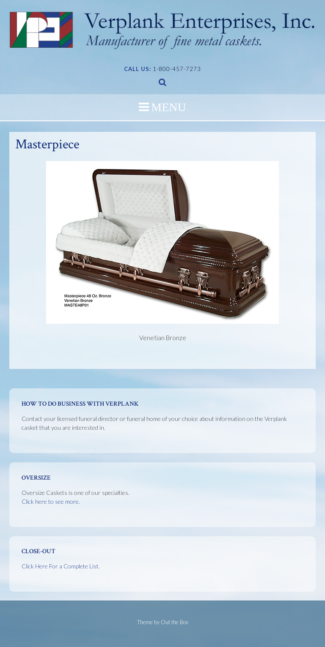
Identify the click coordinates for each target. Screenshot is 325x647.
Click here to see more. (51, 501)
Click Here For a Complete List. (61, 566)
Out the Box (174, 622)
